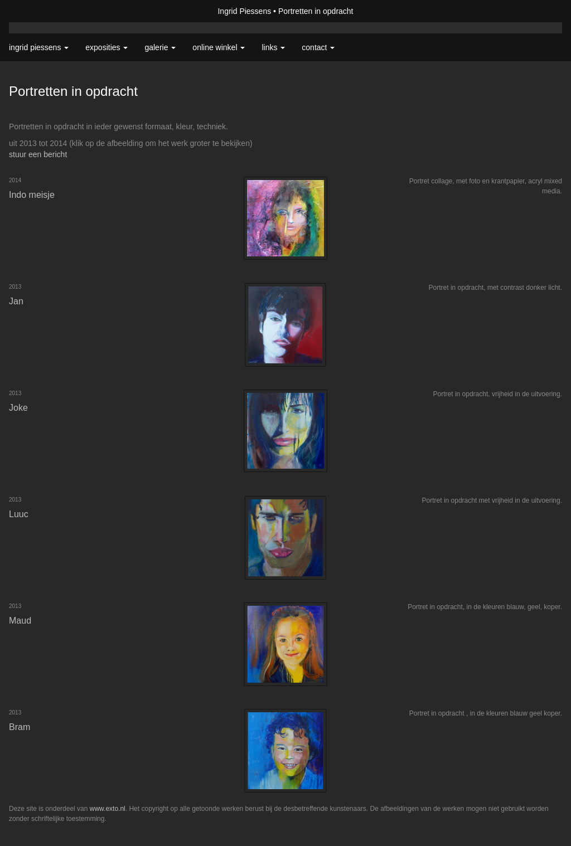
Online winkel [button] (218, 47)
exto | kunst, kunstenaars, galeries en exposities (40, 11)
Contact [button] (318, 47)
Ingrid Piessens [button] (39, 47)
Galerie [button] (160, 47)
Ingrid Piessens (244, 11)
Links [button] (273, 47)
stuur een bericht (38, 154)
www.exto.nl (107, 809)
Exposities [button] (106, 47)
